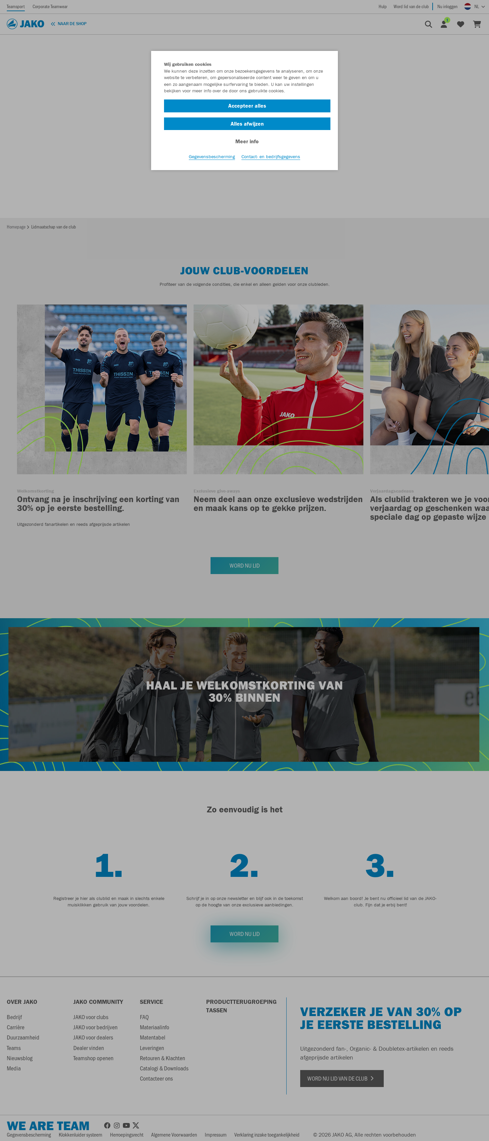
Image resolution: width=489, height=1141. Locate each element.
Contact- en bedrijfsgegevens (270, 156)
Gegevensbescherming (212, 156)
